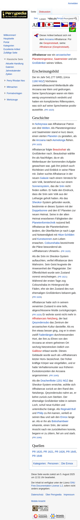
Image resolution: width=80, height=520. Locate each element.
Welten (46, 128)
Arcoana (49, 39)
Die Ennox (67, 463)
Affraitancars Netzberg (44, 318)
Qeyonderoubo (40, 322)
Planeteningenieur (42, 58)
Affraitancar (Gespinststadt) (54, 46)
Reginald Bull (68, 409)
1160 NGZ (38, 81)
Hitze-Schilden (66, 234)
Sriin (61, 186)
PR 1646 (37, 437)
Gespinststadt (50, 43)
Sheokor (37, 202)
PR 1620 (49, 110)
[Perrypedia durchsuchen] (71, 18)
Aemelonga (58, 140)
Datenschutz (37, 494)
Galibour (37, 350)
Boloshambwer (60, 421)
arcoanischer (63, 54)
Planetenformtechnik (43, 222)
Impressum (69, 494)
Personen (53, 463)
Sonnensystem (40, 186)
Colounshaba (52, 242)
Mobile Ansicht (38, 501)
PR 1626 (37, 297)
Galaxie (44, 178)
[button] (15, 59)
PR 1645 (54, 375)
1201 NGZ (62, 380)
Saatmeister (61, 58)
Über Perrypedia (53, 494)
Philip (40, 413)
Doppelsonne (39, 210)
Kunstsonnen (44, 238)
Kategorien (39, 463)
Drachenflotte (48, 380)
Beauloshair (59, 149)
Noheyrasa (41, 124)
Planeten (52, 136)
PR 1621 (62, 276)
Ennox (64, 417)
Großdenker (39, 62)
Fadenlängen (46, 334)
